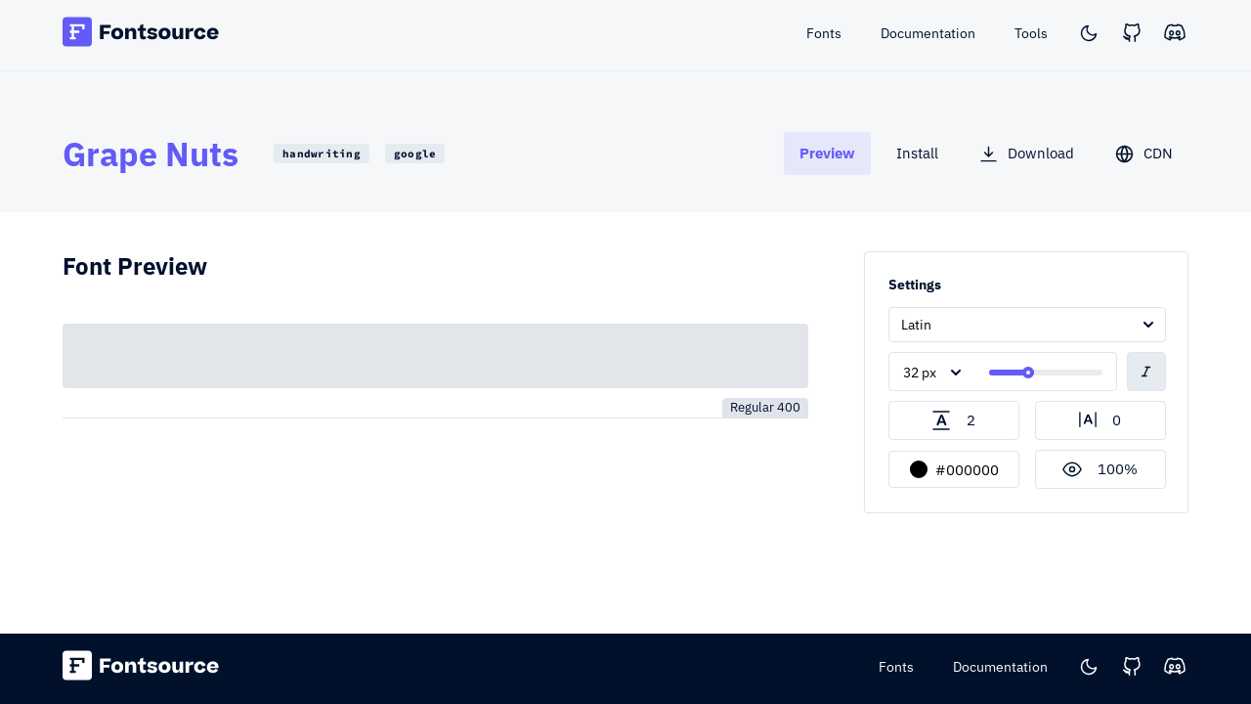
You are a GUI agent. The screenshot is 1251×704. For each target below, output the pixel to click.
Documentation (1000, 667)
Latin (916, 324)
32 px (919, 372)
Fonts (896, 667)
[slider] (1028, 372)
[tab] (827, 153)
